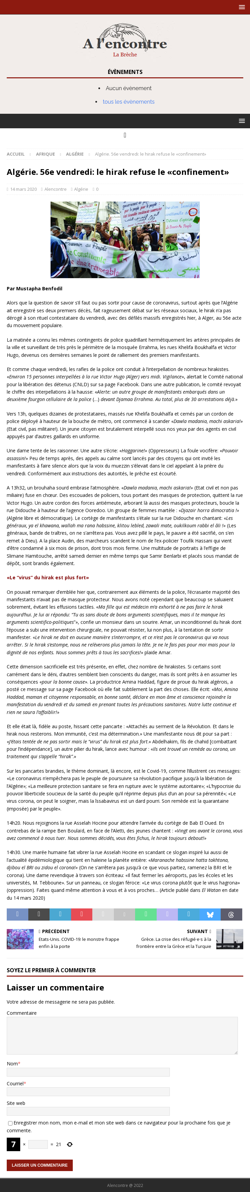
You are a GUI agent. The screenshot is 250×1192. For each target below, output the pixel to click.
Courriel (15, 1083)
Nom (12, 1063)
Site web (16, 1103)
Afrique (45, 154)
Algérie (81, 189)
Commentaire (22, 1013)
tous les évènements (129, 102)
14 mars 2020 (23, 189)
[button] (240, 7)
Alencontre (55, 189)
